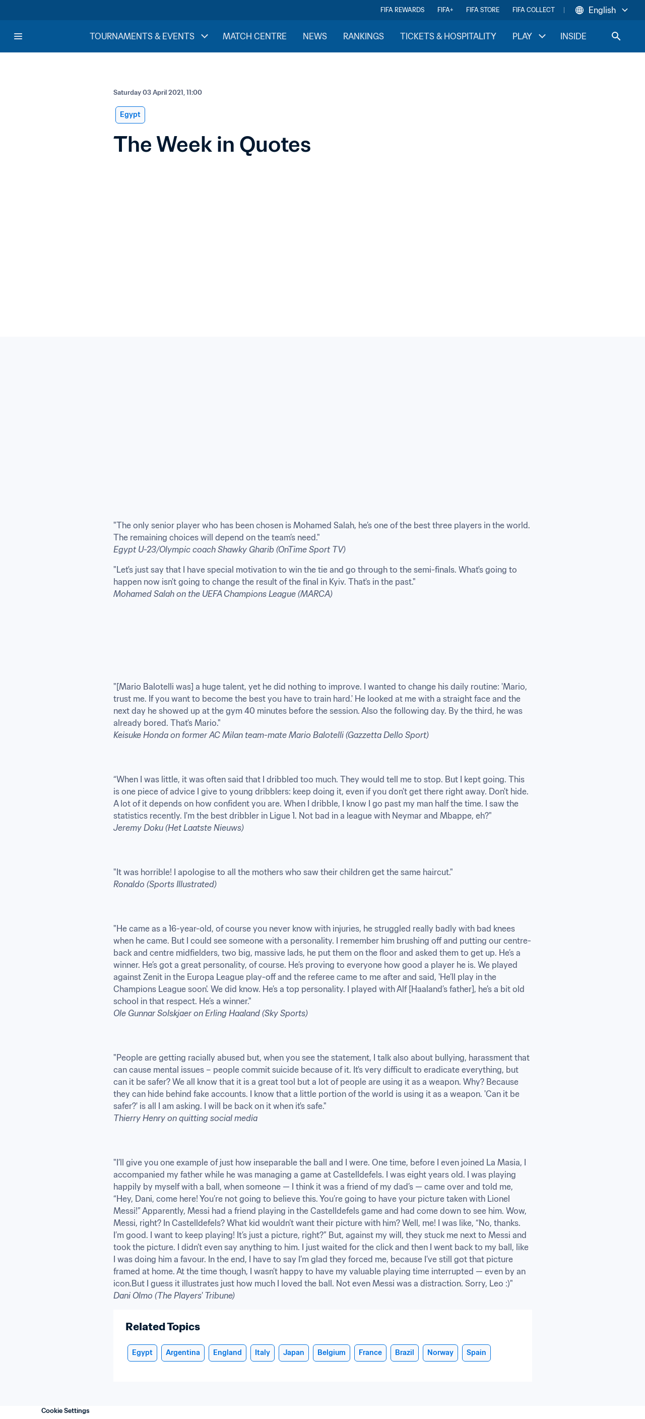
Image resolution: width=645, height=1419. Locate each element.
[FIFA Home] (51, 36)
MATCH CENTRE (255, 36)
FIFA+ (445, 10)
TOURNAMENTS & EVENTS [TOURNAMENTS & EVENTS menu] (150, 36)
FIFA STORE (482, 10)
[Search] (616, 36)
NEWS (315, 36)
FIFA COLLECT (533, 10)
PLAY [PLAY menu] (530, 36)
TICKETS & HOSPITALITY (448, 36)
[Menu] (18, 36)
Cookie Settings (65, 1410)
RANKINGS (363, 36)
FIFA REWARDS (402, 10)
